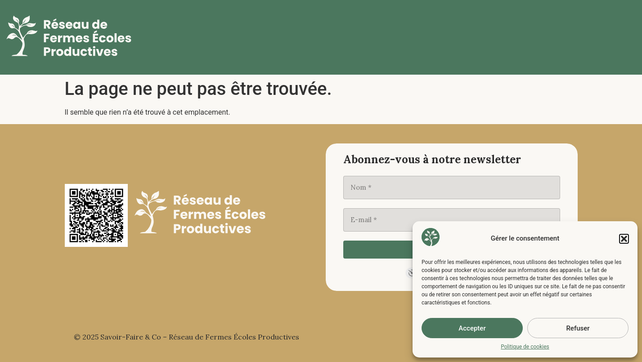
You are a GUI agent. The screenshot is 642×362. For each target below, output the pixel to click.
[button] (624, 238)
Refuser (577, 328)
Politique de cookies (525, 347)
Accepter (471, 328)
